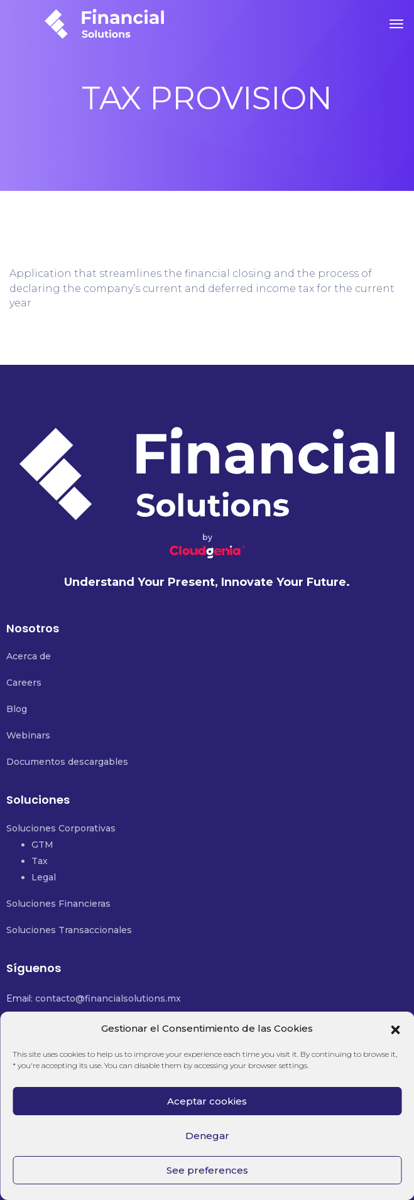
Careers (23, 682)
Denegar (207, 1136)
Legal (43, 877)
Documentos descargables (67, 761)
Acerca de (28, 656)
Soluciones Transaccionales (69, 930)
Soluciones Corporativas (61, 828)
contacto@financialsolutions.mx (108, 998)
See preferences (207, 1170)
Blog (16, 709)
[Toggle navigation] (396, 23)
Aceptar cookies (207, 1101)
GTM (42, 844)
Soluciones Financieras (58, 903)
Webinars (28, 735)
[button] (395, 1028)
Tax (39, 861)
